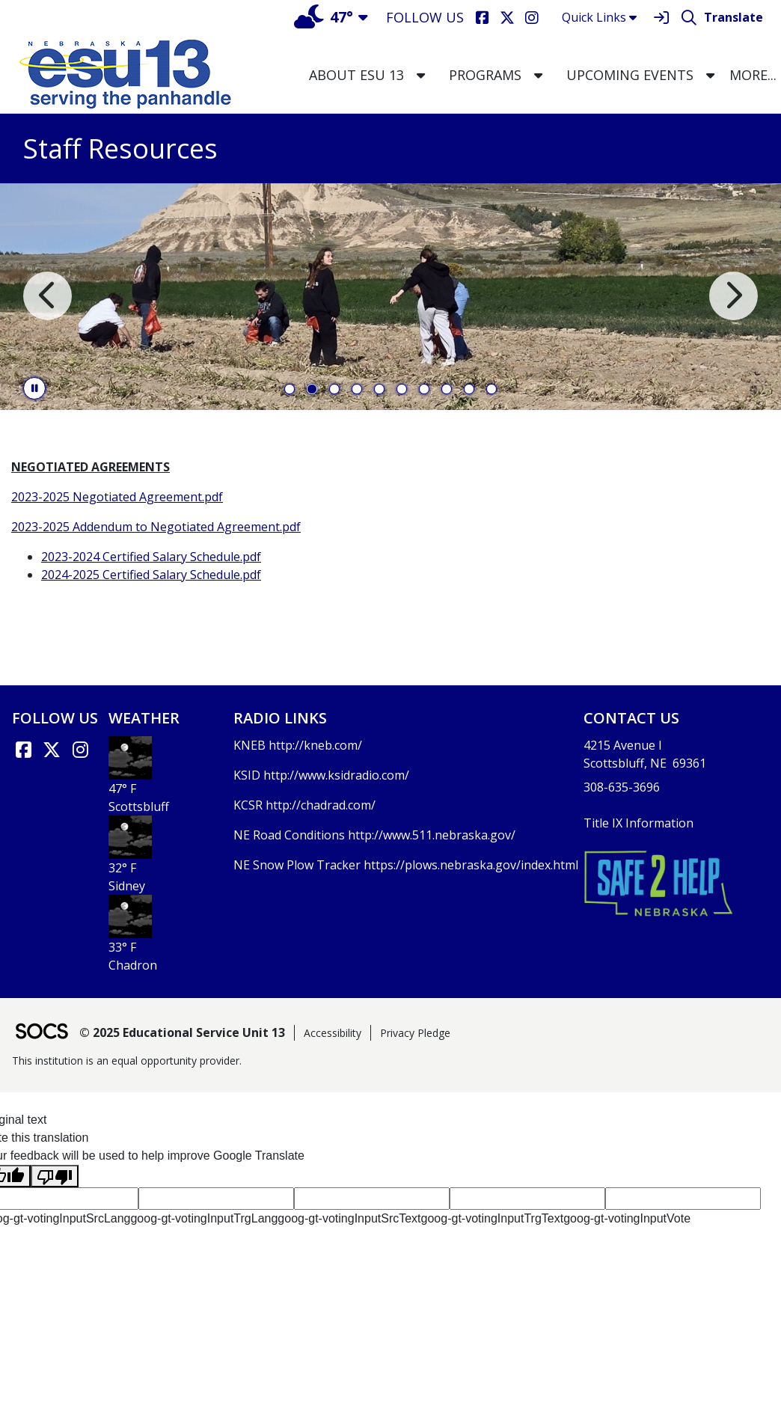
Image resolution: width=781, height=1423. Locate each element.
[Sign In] (661, 17)
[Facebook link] (23, 749)
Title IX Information (638, 823)
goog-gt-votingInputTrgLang (204, 1218)
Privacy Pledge (415, 1033)
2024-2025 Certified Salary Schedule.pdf (151, 574)
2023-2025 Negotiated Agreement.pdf (117, 497)
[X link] (51, 749)
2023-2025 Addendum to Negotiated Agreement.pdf (156, 526)
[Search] (688, 17)
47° (323, 17)
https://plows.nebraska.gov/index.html (471, 865)
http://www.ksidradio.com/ (336, 775)
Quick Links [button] (599, 17)
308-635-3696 (622, 787)
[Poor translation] (55, 1176)
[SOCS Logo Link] (41, 1033)
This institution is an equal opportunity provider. (127, 1060)
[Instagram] (531, 17)
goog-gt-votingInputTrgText (492, 1218)
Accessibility (332, 1033)
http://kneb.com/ (315, 745)
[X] (506, 17)
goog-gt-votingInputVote (626, 1218)
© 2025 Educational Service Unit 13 (182, 1032)
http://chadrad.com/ (321, 805)
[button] (421, 75)
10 (491, 389)
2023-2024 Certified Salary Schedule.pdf (151, 556)
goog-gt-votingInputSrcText (349, 1218)
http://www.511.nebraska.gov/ (431, 835)
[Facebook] (482, 17)
